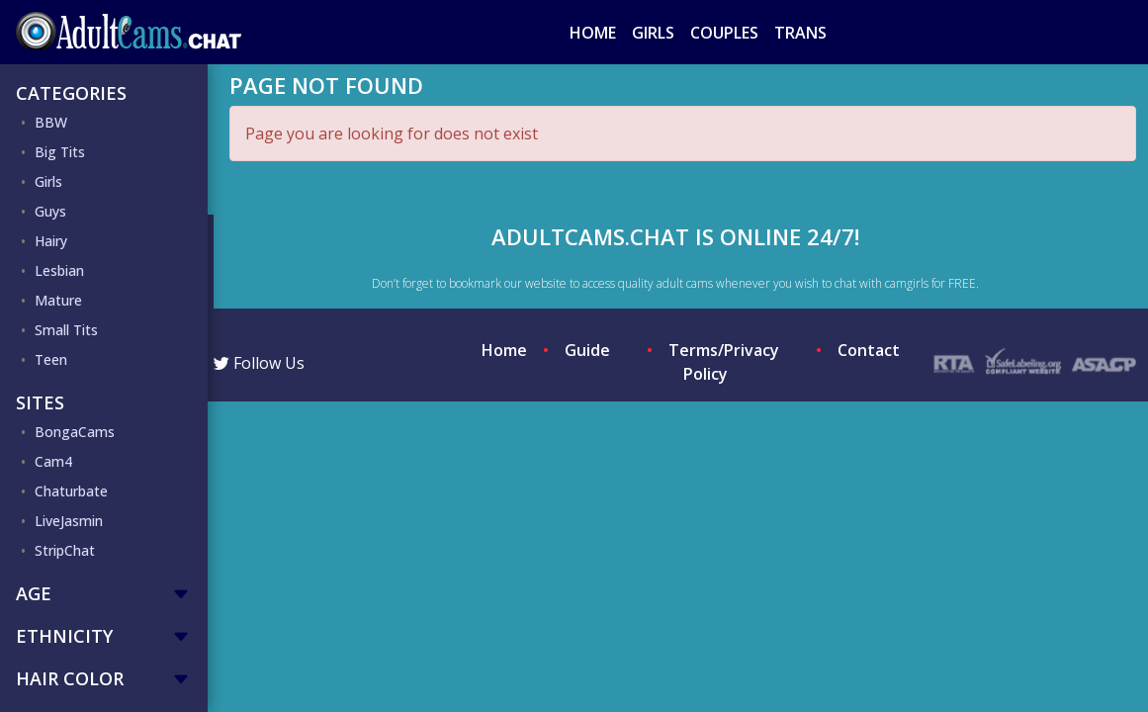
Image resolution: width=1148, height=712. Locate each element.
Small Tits (66, 329)
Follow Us (259, 363)
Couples (724, 33)
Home (593, 33)
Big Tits (60, 151)
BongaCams (75, 431)
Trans (800, 33)
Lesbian (59, 270)
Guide (587, 350)
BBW (51, 122)
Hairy (51, 240)
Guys (50, 211)
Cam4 (53, 461)
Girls (653, 33)
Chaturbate (71, 491)
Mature (58, 300)
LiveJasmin (69, 520)
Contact (869, 350)
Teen (51, 359)
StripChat (65, 550)
